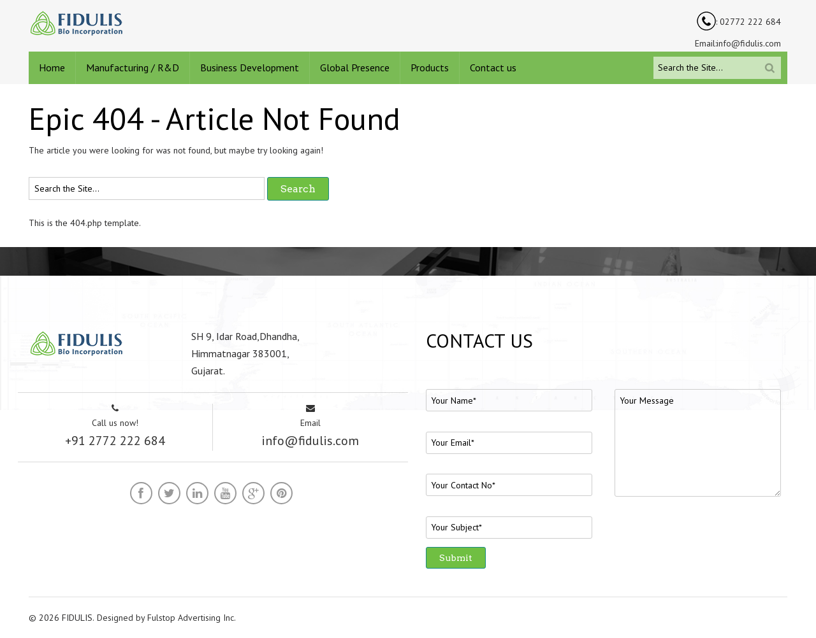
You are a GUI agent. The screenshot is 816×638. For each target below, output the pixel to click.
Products (430, 67)
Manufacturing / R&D (132, 67)
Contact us (493, 67)
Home (52, 67)
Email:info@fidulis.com (738, 43)
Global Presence (355, 67)
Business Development (249, 67)
